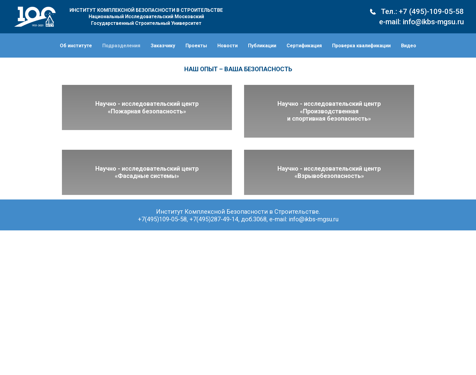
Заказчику (163, 46)
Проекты (196, 46)
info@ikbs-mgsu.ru (433, 22)
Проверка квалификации (361, 46)
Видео (408, 46)
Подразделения (121, 46)
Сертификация (304, 46)
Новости (227, 46)
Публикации (262, 46)
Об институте (76, 46)
